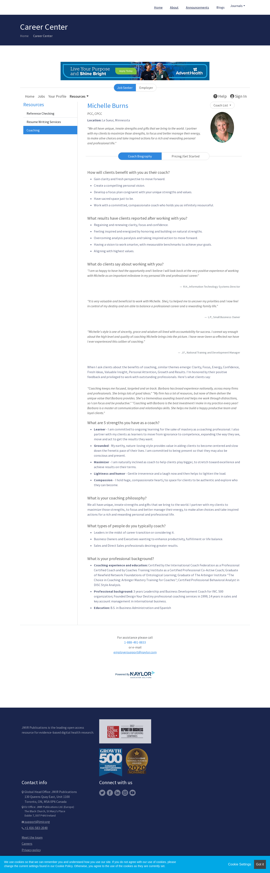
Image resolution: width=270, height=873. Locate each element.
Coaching (33, 130)
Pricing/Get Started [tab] (185, 156)
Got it (260, 864)
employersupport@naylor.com (135, 652)
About (174, 7)
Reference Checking (40, 113)
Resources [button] (78, 96)
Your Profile (57, 96)
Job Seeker (125, 88)
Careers (27, 843)
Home (158, 7)
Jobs (41, 96)
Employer (146, 88)
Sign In (238, 96)
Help (220, 96)
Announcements (197, 7)
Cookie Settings (239, 864)
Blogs (220, 7)
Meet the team (32, 837)
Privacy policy (31, 850)
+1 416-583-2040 (35, 828)
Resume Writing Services (44, 122)
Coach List (221, 105)
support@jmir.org (36, 822)
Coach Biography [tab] (140, 156)
